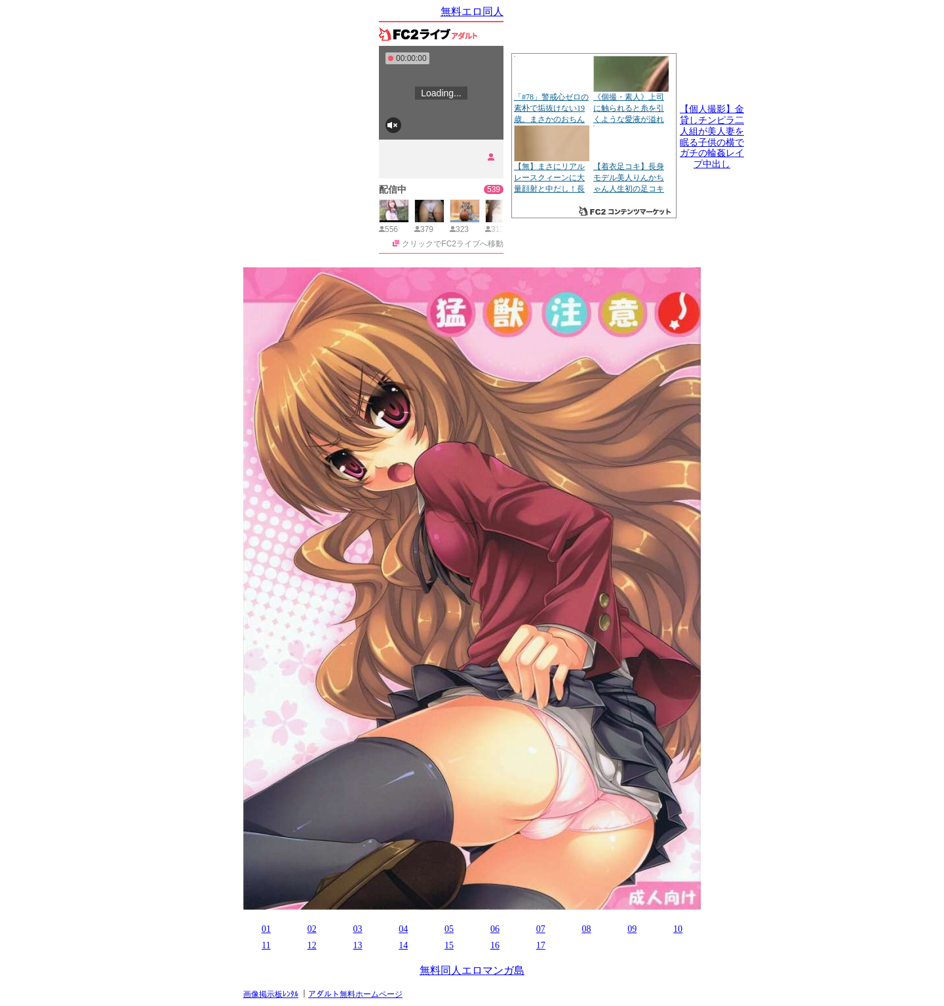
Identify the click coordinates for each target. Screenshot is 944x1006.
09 (632, 929)
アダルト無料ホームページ (355, 994)
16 (495, 945)
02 (312, 929)
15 (449, 945)
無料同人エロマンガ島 (472, 970)
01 (266, 929)
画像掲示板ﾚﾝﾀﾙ (270, 994)
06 (495, 929)
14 (403, 945)
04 (403, 929)
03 (357, 929)
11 (266, 945)
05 (449, 929)
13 (357, 945)
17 (540, 945)
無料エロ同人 (472, 11)
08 (586, 929)
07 (540, 929)
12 (312, 945)
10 (677, 929)
